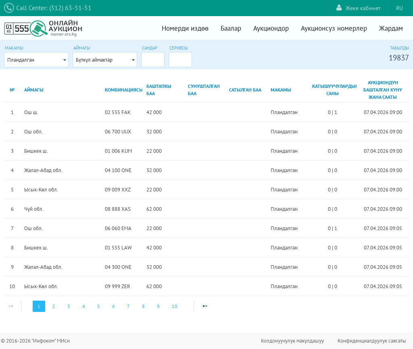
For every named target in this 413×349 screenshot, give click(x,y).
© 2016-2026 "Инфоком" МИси (35, 340)
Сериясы (178, 48)
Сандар (149, 48)
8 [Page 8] (143, 306)
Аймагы (81, 48)
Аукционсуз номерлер (334, 28)
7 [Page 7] (128, 306)
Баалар (231, 28)
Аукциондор (271, 28)
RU (399, 8)
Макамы (14, 48)
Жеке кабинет (358, 8)
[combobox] (36, 59)
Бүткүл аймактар (94, 59)
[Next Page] (205, 306)
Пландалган (20, 59)
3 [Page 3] (68, 306)
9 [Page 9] (158, 306)
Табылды (399, 48)
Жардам (391, 28)
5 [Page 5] (98, 306)
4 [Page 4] (83, 306)
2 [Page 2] (53, 306)
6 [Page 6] (113, 306)
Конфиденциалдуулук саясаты (372, 340)
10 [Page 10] (174, 306)
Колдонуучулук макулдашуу (292, 340)
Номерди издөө (185, 28)
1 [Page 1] (39, 306)
